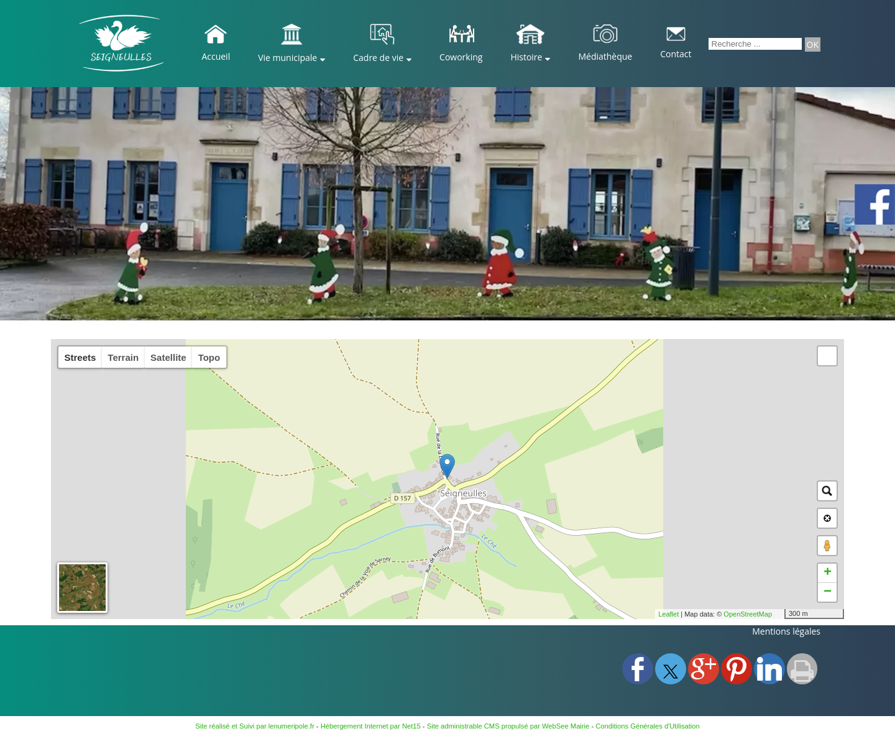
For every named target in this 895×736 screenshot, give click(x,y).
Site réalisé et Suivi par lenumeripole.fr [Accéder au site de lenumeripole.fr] (254, 726)
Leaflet (668, 614)
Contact (675, 54)
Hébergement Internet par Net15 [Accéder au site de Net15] (371, 726)
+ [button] (828, 573)
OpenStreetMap (747, 614)
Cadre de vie (378, 57)
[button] (827, 356)
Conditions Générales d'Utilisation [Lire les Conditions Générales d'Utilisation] (647, 726)
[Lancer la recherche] (812, 44)
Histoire (526, 57)
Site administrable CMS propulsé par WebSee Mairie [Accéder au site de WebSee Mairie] (508, 726)
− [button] (828, 592)
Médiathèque (605, 56)
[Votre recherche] (755, 44)
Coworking (460, 57)
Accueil (215, 56)
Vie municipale (287, 57)
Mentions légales (786, 631)
